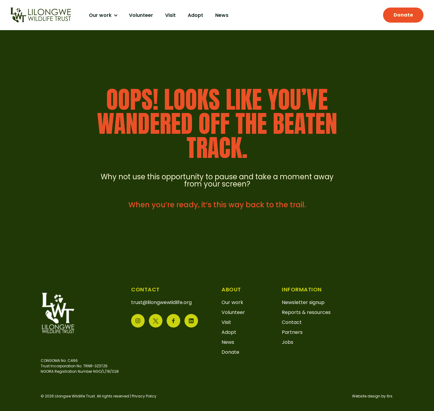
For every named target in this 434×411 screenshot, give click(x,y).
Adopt (195, 15)
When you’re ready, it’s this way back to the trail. (217, 205)
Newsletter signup (303, 302)
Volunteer (141, 15)
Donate (403, 14)
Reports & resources (306, 312)
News (221, 15)
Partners (292, 332)
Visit (170, 15)
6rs (389, 396)
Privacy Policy (144, 396)
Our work (101, 15)
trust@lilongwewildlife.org (161, 302)
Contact (292, 322)
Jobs (287, 342)
